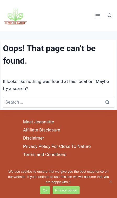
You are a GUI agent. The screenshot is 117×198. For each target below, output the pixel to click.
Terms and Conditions (44, 154)
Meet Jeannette (38, 121)
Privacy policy (66, 190)
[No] (110, 181)
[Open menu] (97, 15)
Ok (45, 190)
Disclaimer (33, 138)
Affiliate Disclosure (41, 130)
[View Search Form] (109, 15)
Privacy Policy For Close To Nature (57, 146)
